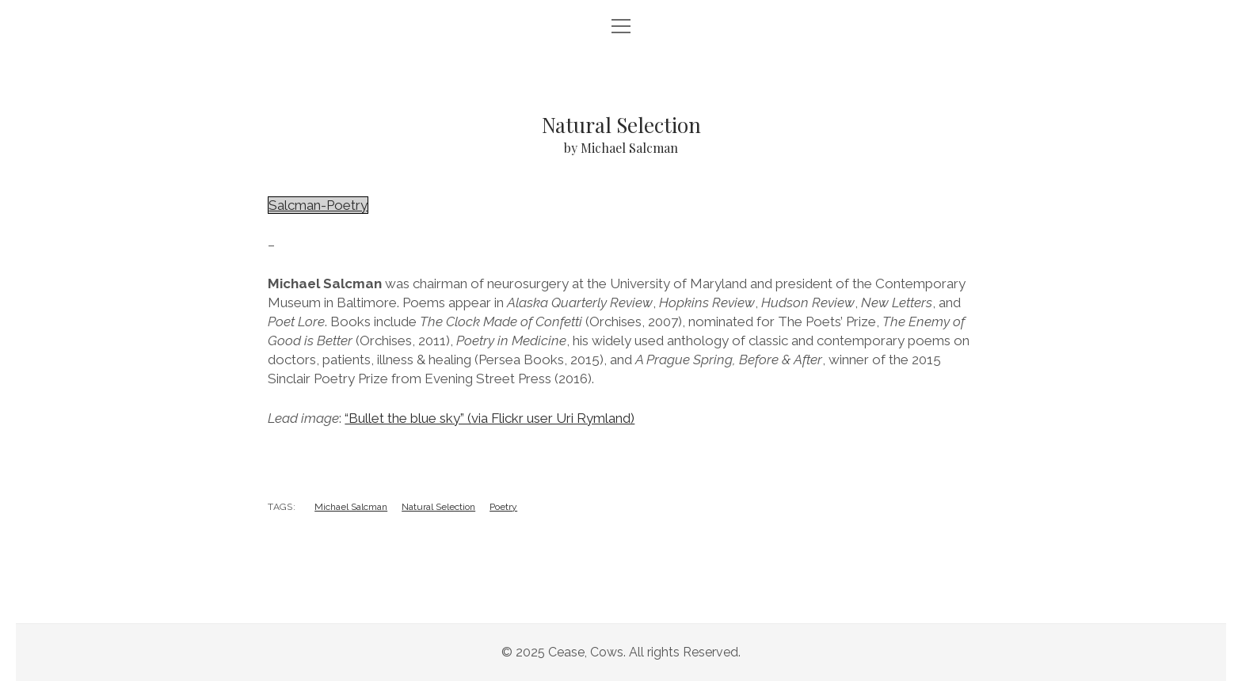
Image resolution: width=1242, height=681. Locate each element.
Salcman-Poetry (318, 205)
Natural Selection (438, 506)
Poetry (503, 506)
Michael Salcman (350, 506)
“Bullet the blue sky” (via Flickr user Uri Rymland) (489, 418)
